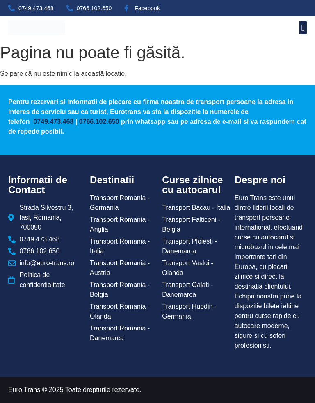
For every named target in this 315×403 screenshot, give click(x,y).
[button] (303, 27)
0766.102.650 (99, 121)
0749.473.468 (52, 121)
